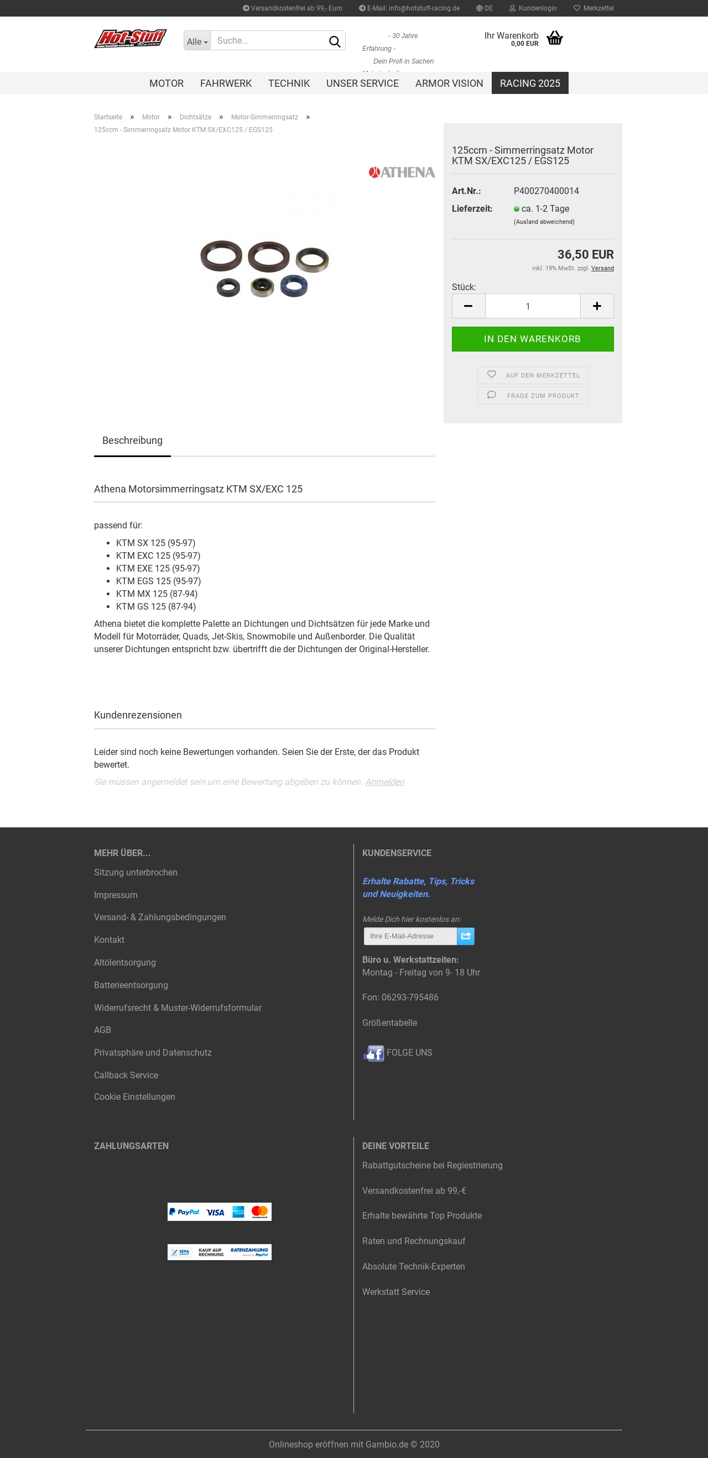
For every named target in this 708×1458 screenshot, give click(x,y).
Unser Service (362, 83)
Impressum (116, 895)
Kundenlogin (533, 8)
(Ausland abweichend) (544, 221)
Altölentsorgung (125, 962)
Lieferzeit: (472, 208)
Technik (289, 83)
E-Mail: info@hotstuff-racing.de (409, 8)
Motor (166, 83)
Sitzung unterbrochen (136, 872)
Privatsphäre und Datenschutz (153, 1052)
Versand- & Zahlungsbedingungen (160, 917)
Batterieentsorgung (131, 985)
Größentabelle (389, 1023)
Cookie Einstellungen (134, 1097)
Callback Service (126, 1075)
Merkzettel (594, 8)
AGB (102, 1030)
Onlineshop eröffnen (308, 1444)
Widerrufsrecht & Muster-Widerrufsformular (178, 1008)
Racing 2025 (530, 83)
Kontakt (109, 940)
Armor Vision (449, 83)
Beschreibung (132, 440)
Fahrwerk (226, 83)
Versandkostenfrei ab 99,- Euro (292, 8)
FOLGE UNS (397, 1052)
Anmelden (384, 782)
